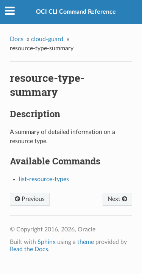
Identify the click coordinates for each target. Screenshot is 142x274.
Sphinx (46, 242)
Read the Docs (29, 249)
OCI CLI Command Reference (76, 12)
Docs (16, 39)
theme (85, 242)
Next (117, 199)
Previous (30, 199)
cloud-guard (47, 39)
